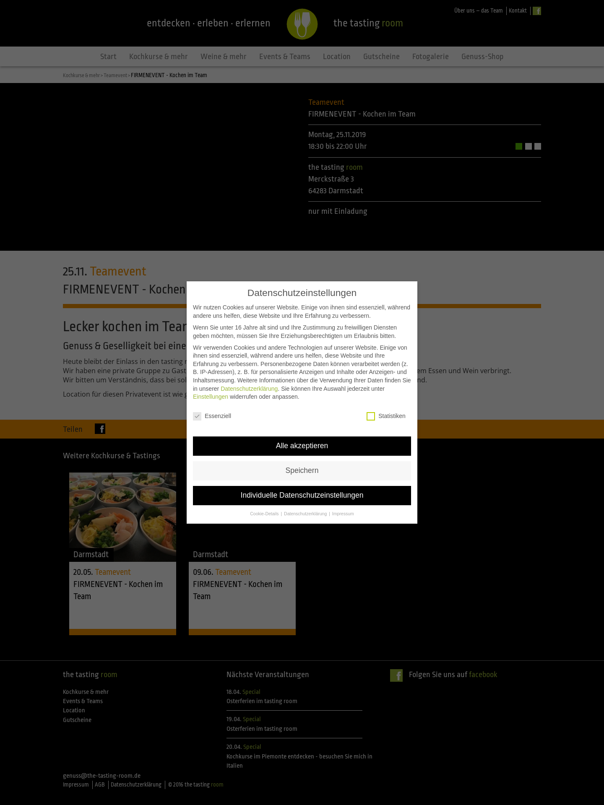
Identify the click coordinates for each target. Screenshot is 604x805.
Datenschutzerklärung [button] (306, 495)
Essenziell (212, 398)
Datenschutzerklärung (249, 370)
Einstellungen (210, 378)
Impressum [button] (343, 495)
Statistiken (386, 398)
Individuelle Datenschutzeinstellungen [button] (302, 477)
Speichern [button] (302, 452)
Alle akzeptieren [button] (302, 427)
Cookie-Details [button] (265, 495)
